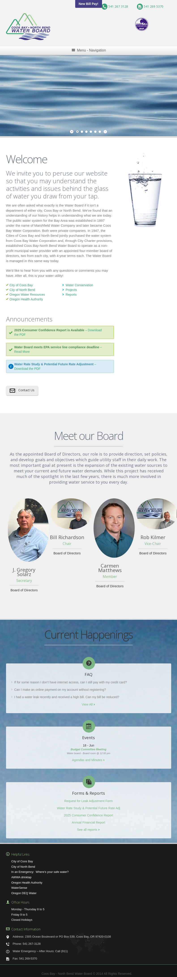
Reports (71, 292)
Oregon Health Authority (26, 297)
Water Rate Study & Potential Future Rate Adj (88, 806)
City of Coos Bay (21, 283)
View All (87, 702)
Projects (71, 287)
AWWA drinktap (21, 874)
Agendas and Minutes (87, 758)
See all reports (87, 827)
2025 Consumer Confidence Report (88, 813)
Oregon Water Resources (27, 292)
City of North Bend (22, 287)
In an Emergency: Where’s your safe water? (40, 869)
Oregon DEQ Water (24, 890)
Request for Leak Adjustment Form (88, 799)
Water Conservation (79, 283)
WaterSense (19, 885)
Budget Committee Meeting (88, 747)
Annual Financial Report (88, 820)
